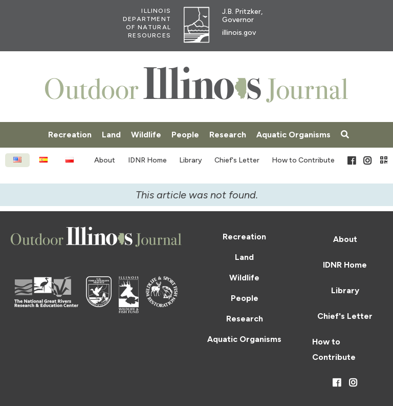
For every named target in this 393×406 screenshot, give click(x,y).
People (185, 134)
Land (111, 134)
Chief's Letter (236, 160)
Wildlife (146, 134)
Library (190, 160)
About (104, 160)
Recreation (70, 134)
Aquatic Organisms (293, 134)
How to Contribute (303, 160)
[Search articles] (345, 135)
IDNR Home (147, 160)
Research (227, 134)
